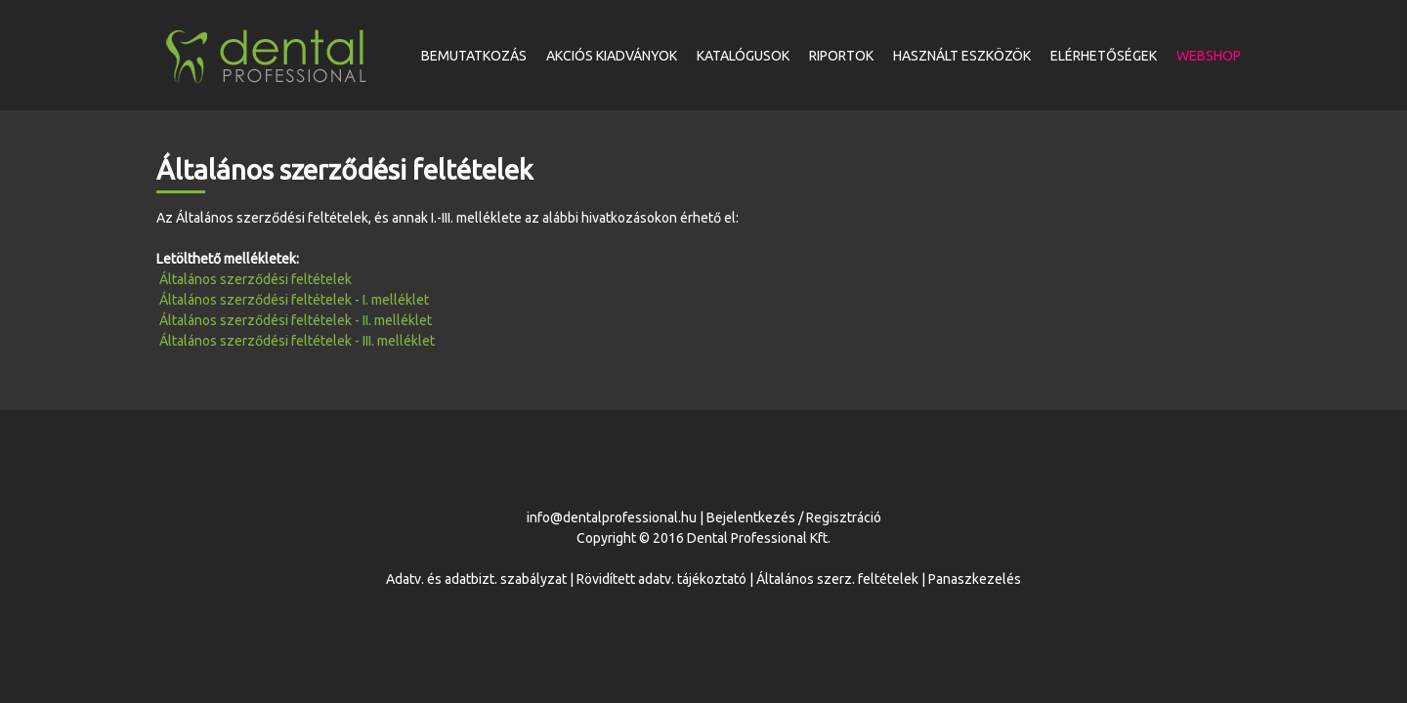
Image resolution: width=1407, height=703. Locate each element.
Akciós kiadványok (611, 55)
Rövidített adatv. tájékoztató (661, 579)
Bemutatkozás (474, 55)
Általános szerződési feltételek (255, 279)
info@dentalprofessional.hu (612, 517)
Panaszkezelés (974, 579)
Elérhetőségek (1103, 55)
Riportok (841, 55)
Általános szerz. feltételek (837, 579)
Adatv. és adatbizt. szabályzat (476, 579)
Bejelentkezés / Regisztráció (793, 517)
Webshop (1208, 55)
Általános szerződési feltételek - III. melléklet (297, 341)
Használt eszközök (962, 55)
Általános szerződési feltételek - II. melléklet (295, 320)
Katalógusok (743, 55)
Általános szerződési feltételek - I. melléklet (294, 300)
